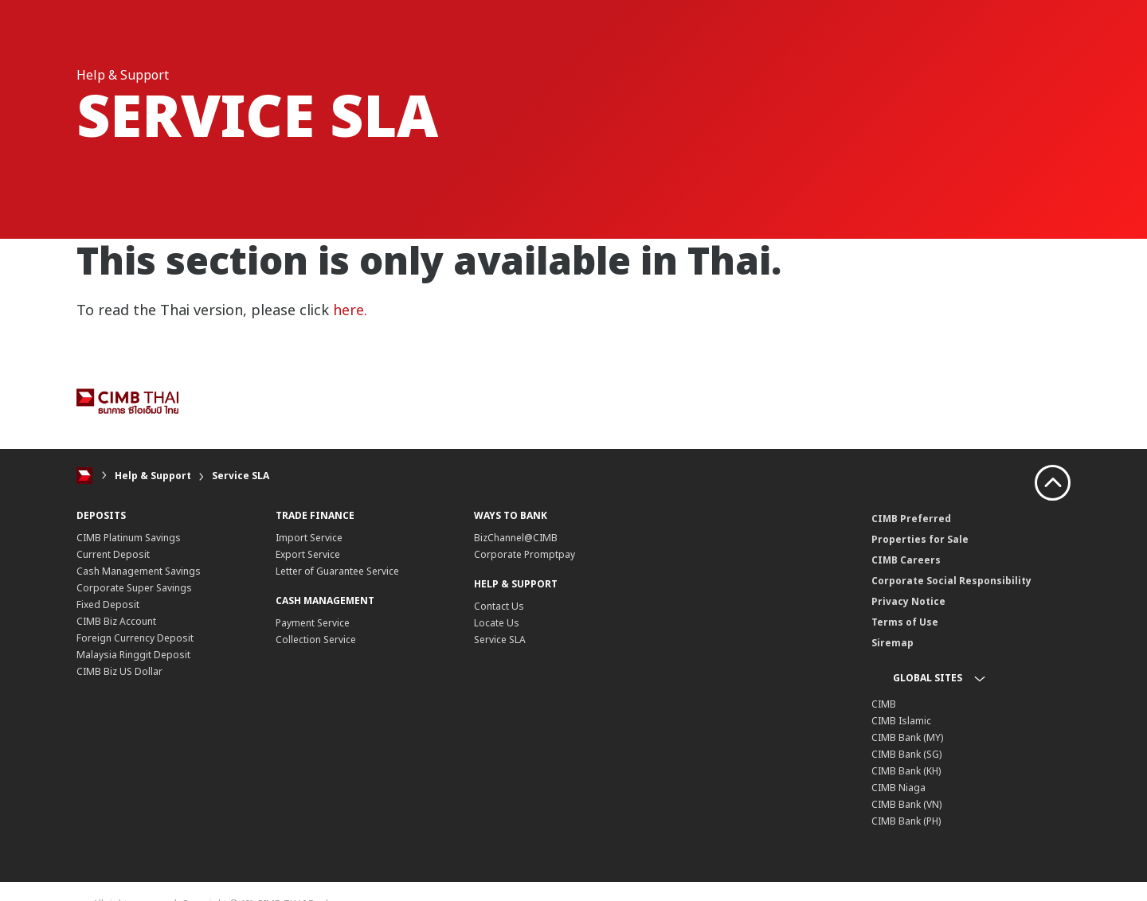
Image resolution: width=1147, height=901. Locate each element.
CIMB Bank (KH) (906, 771)
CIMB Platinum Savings (128, 537)
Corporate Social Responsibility (951, 580)
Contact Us (499, 606)
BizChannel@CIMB (516, 537)
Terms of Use (904, 622)
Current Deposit (113, 554)
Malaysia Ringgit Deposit (133, 654)
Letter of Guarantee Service (337, 571)
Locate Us (496, 623)
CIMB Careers (906, 560)
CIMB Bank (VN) (906, 804)
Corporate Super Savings (134, 588)
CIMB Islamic (901, 720)
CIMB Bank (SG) (906, 754)
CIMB (883, 704)
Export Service (308, 554)
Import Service (309, 537)
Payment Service (313, 623)
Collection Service (316, 639)
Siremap (892, 642)
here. (348, 309)
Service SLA (240, 475)
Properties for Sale (920, 539)
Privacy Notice (908, 601)
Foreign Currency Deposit (135, 638)
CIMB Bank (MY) (907, 737)
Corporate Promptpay (524, 554)
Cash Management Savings (138, 571)
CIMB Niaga (898, 787)
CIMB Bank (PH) (906, 821)
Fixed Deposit (107, 604)
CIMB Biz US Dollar (119, 671)
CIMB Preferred (911, 518)
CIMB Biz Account (116, 621)
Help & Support (153, 475)
